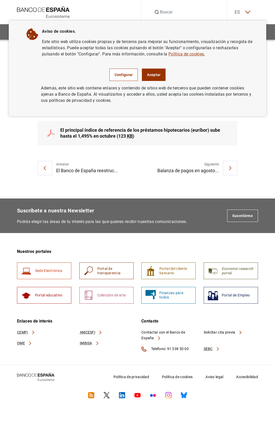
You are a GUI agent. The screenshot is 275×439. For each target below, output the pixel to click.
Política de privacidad (131, 377)
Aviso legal (214, 377)
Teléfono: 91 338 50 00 (165, 349)
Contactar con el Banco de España (163, 335)
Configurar (124, 75)
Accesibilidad (247, 377)
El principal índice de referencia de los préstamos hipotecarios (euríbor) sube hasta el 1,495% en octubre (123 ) (140, 133)
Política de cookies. (186, 54)
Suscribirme (242, 216)
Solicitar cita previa (223, 332)
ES (242, 12)
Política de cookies (177, 377)
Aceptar (153, 75)
